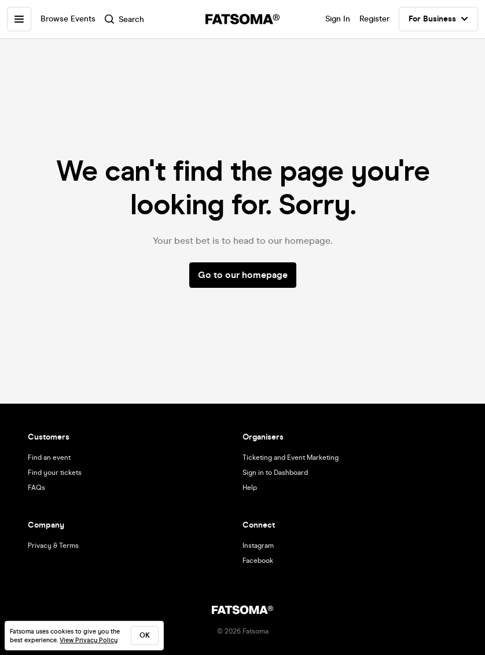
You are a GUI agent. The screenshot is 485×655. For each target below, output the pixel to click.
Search (124, 19)
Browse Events (68, 19)
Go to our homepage (243, 274)
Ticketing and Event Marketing (290, 457)
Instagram (258, 545)
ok (144, 635)
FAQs (36, 488)
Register (374, 19)
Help (249, 488)
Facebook (257, 561)
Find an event (49, 457)
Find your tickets (55, 473)
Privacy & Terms (53, 545)
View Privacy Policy (88, 640)
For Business (438, 19)
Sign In (337, 19)
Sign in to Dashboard (275, 473)
